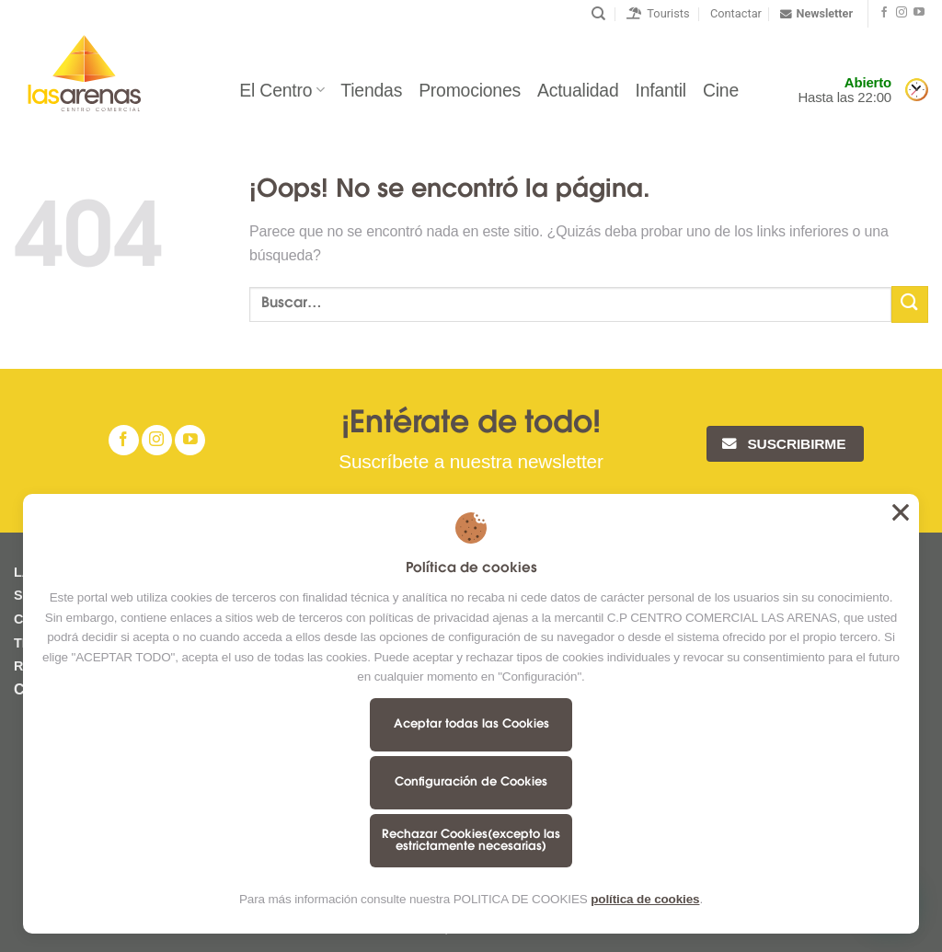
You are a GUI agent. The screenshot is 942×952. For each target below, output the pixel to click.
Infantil (660, 90)
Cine (721, 90)
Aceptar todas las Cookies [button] (900, 512)
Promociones (470, 90)
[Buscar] (598, 14)
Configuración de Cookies (471, 782)
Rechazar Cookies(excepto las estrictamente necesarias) (471, 841)
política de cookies (645, 899)
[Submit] (909, 304)
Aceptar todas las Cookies (471, 724)
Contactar (736, 13)
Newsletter (816, 13)
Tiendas (371, 90)
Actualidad (577, 90)
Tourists (658, 13)
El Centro (281, 90)
